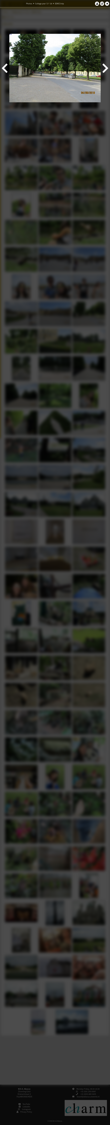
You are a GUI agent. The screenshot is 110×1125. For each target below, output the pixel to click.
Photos (29, 3)
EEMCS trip (59, 3)
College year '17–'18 (43, 3)
